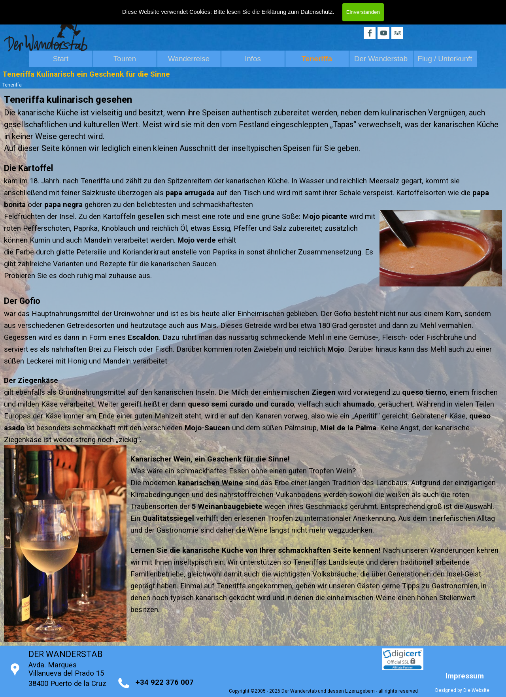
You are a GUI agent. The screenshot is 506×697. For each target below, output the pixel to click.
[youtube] (383, 33)
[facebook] (370, 33)
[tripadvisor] (397, 33)
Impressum (465, 676)
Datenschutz (316, 12)
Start (60, 59)
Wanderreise (189, 59)
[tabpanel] (253, 151)
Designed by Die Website (462, 690)
